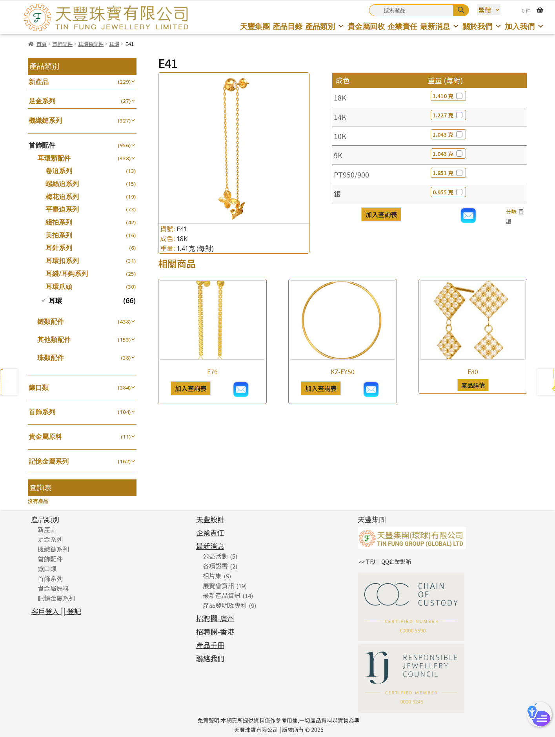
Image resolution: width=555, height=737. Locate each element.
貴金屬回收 (366, 26)
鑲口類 (39, 387)
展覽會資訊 (218, 585)
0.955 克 (448, 192)
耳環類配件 (91, 44)
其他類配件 (54, 339)
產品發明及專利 (225, 605)
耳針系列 (58, 247)
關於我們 (482, 26)
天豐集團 (255, 26)
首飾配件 (62, 44)
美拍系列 (58, 235)
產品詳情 (473, 384)
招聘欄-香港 (215, 631)
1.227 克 (448, 115)
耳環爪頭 (58, 286)
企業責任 (402, 26)
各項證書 (215, 566)
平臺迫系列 (62, 209)
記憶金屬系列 (49, 461)
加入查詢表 (381, 214)
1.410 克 (448, 96)
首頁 (41, 44)
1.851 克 (448, 173)
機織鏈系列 (45, 120)
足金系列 (42, 100)
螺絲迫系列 (62, 183)
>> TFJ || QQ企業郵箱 (384, 561)
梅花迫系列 (62, 196)
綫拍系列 (58, 222)
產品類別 (325, 26)
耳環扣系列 (62, 260)
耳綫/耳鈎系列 (66, 273)
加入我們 (524, 26)
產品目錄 (287, 26)
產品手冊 (210, 645)
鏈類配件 (50, 321)
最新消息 (440, 26)
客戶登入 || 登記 (56, 611)
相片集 (212, 575)
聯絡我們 (210, 658)
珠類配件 (50, 357)
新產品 (39, 81)
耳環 (114, 44)
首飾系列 (42, 411)
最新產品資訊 (221, 595)
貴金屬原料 (45, 436)
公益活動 (215, 556)
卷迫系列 (58, 170)
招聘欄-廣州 (215, 618)
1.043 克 (448, 134)
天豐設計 (210, 519)
